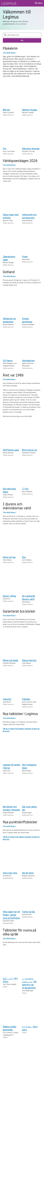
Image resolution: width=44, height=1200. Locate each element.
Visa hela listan (9, 53)
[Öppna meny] (38, 3)
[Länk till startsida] (13, 3)
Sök (22, 40)
